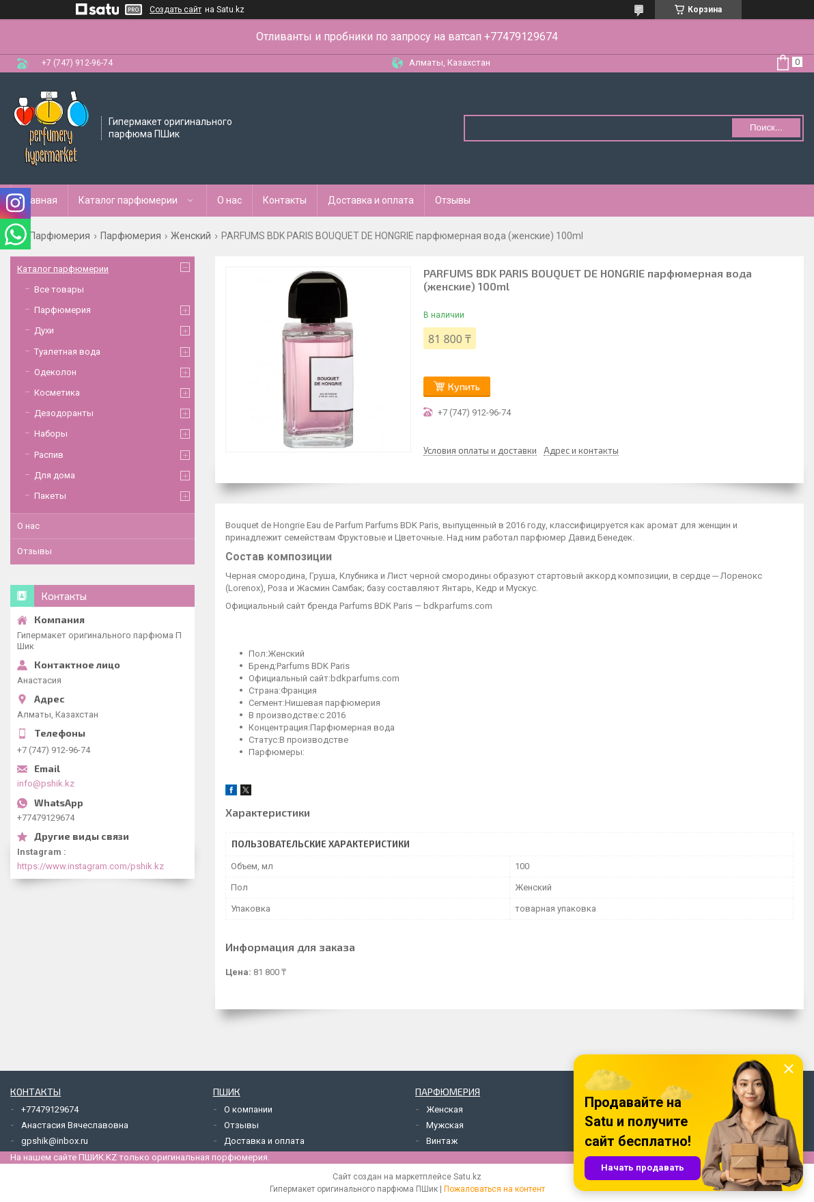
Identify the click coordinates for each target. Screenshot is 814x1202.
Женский (191, 235)
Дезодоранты (64, 413)
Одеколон (55, 372)
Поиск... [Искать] (766, 127)
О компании (248, 1109)
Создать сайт (175, 9)
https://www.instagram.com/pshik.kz (90, 866)
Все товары (59, 289)
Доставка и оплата (371, 200)
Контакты (285, 200)
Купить (464, 386)
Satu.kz (467, 1176)
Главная (39, 200)
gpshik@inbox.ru (54, 1141)
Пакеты (50, 496)
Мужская (445, 1125)
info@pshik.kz (45, 783)
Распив (49, 455)
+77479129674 (50, 1109)
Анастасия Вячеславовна (74, 1125)
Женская (444, 1109)
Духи (44, 330)
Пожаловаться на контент (494, 1189)
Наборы (51, 433)
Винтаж (442, 1141)
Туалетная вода (67, 351)
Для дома (54, 475)
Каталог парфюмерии (128, 200)
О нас (229, 200)
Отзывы (453, 200)
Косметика (57, 392)
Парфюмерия (59, 235)
